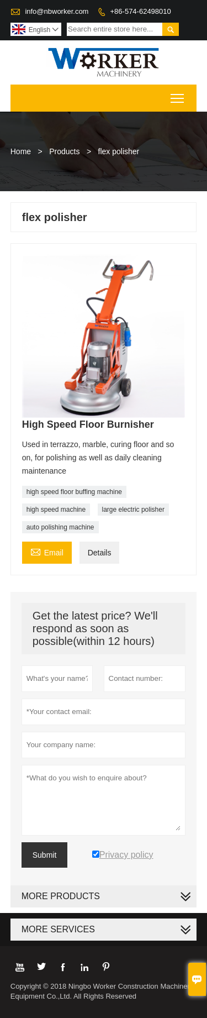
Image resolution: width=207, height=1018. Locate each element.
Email (46, 551)
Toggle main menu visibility (178, 94)
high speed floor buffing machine (74, 492)
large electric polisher (133, 509)
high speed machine (56, 509)
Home (20, 151)
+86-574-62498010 (140, 11)
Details (100, 552)
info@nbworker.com (56, 11)
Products (64, 151)
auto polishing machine (60, 527)
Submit (45, 855)
